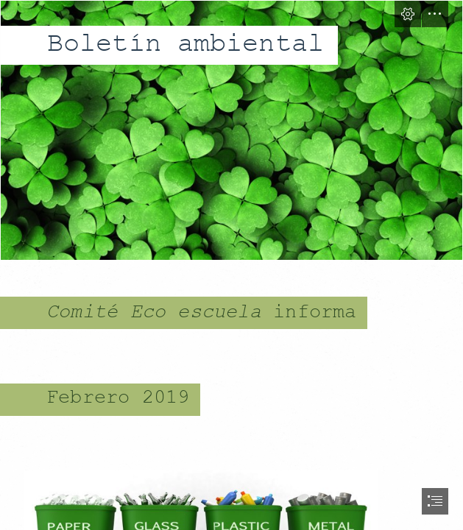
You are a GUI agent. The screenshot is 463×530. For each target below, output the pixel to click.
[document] (231, 265)
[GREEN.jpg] (231, 130)
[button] (408, 14)
